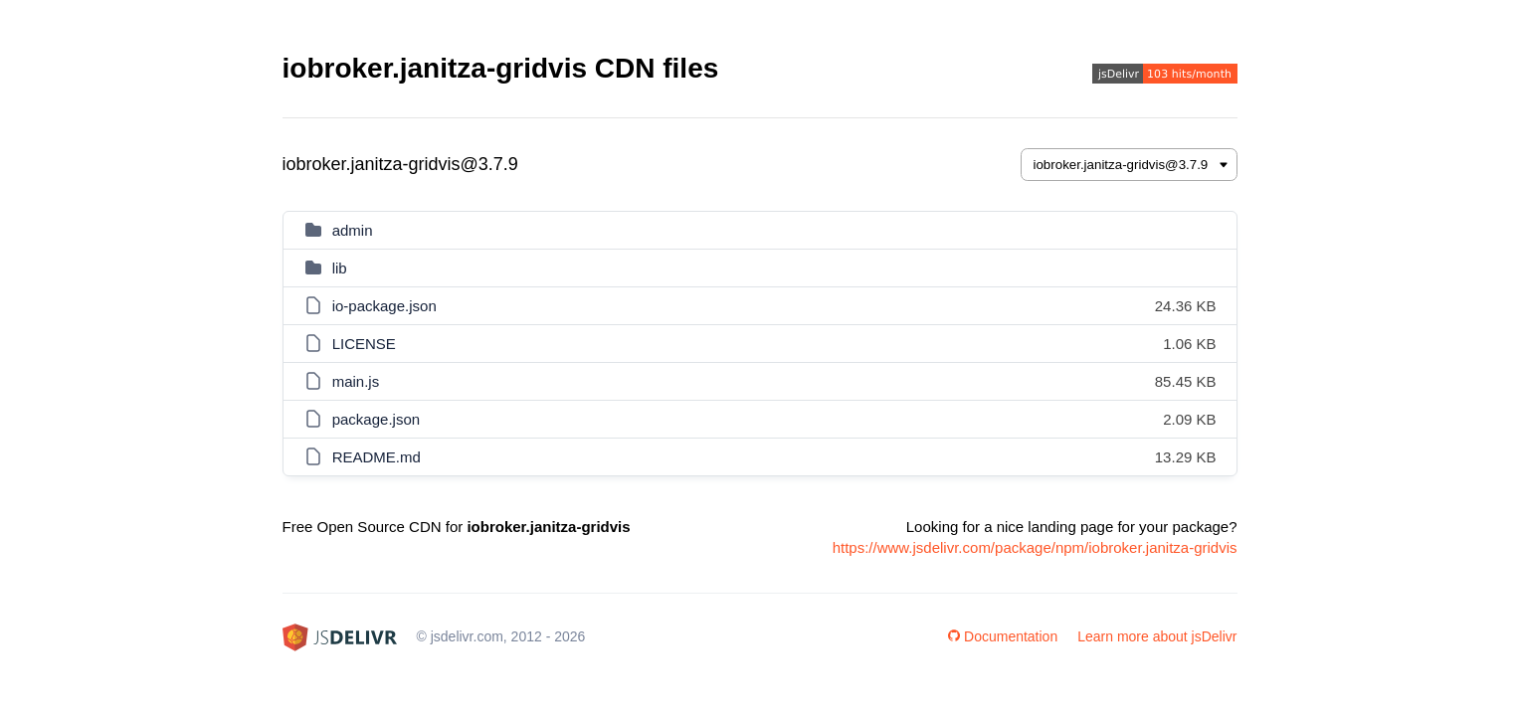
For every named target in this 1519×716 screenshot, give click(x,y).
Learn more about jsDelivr (1156, 636)
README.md (376, 456)
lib (339, 268)
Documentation (1002, 636)
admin (352, 230)
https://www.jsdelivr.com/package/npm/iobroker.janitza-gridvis (1035, 547)
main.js (356, 381)
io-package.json (384, 305)
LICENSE (364, 343)
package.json (376, 419)
